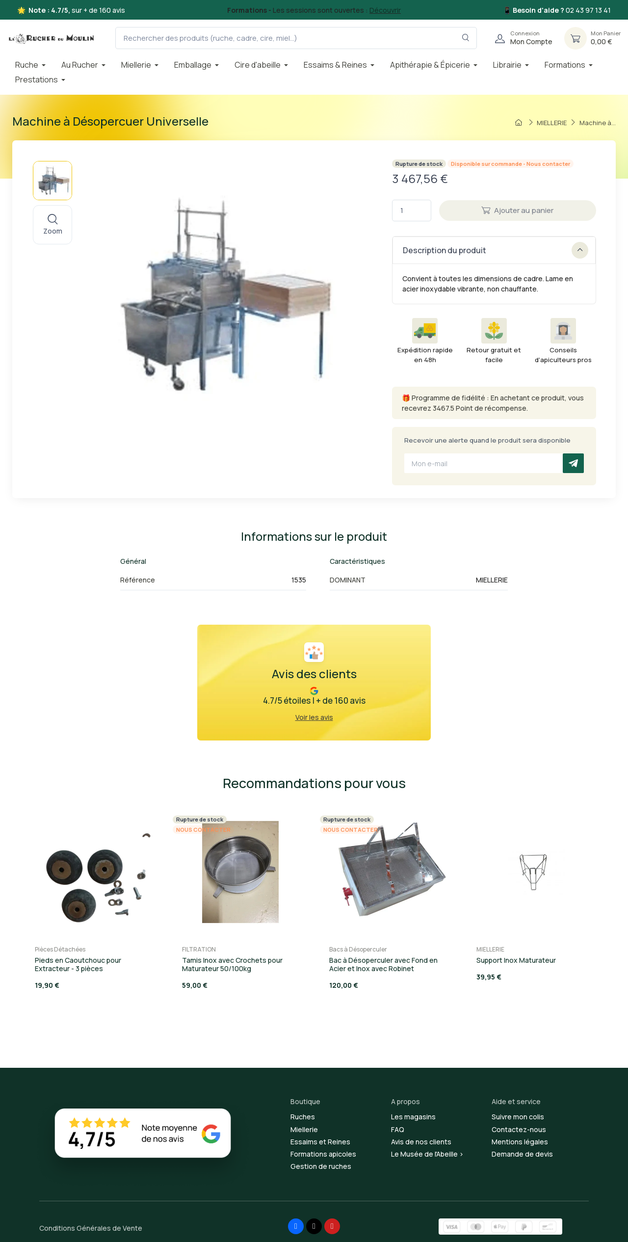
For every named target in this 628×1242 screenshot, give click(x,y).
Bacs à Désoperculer (358, 949)
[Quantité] (411, 211)
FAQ (397, 1129)
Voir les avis (314, 717)
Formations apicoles (323, 1154)
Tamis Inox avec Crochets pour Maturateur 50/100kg (232, 964)
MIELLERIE (490, 949)
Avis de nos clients (421, 1141)
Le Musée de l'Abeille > (427, 1154)
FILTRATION (199, 949)
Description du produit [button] (495, 250)
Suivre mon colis (518, 1116)
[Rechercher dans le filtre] (466, 38)
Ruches (302, 1116)
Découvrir (385, 10)
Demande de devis (522, 1154)
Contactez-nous (519, 1129)
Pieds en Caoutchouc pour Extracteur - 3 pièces (78, 964)
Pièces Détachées (60, 949)
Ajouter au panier (517, 210)
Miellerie (304, 1129)
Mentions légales (520, 1141)
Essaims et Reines (320, 1141)
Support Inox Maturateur (516, 960)
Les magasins (413, 1116)
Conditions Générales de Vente (90, 1228)
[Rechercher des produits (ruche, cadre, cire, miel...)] (296, 38)
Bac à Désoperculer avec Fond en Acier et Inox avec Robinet (383, 964)
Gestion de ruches (320, 1166)
